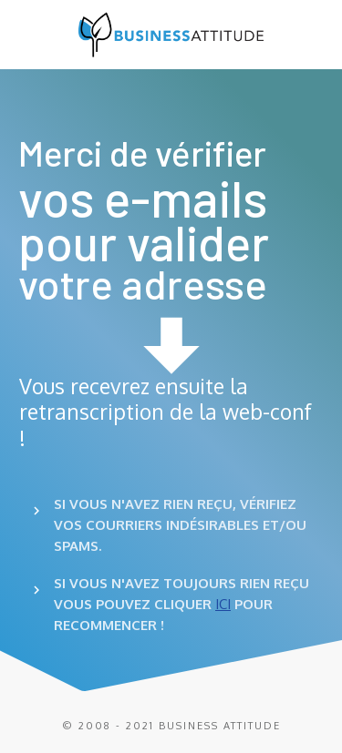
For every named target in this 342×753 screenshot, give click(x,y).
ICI (223, 604)
